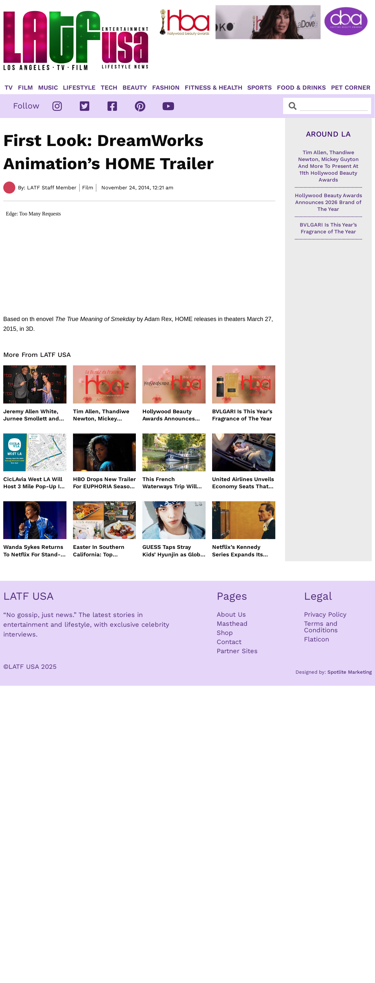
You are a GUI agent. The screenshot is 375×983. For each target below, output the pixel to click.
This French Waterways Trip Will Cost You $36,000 (169, 483)
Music (48, 87)
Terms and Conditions (321, 627)
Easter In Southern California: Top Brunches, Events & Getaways (99, 551)
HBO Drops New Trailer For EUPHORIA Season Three (104, 483)
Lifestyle (79, 87)
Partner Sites (237, 651)
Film (25, 87)
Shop (225, 633)
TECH (109, 87)
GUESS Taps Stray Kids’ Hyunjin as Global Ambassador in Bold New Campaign (173, 551)
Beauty (135, 87)
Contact (229, 642)
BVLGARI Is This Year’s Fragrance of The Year (242, 415)
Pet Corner (350, 87)
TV (9, 87)
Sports (259, 87)
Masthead (232, 623)
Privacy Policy (325, 614)
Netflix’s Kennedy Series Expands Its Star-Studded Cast (238, 551)
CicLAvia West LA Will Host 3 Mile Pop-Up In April (33, 483)
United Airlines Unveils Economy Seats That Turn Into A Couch (243, 483)
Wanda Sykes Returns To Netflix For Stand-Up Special (33, 551)
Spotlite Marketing (349, 672)
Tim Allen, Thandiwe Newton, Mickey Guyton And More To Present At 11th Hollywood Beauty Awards (101, 415)
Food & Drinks (301, 87)
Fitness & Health (213, 87)
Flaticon (316, 639)
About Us (231, 614)
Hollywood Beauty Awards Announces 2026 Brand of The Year (168, 415)
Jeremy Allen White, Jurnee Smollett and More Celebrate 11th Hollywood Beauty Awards (31, 415)
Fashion (166, 87)
